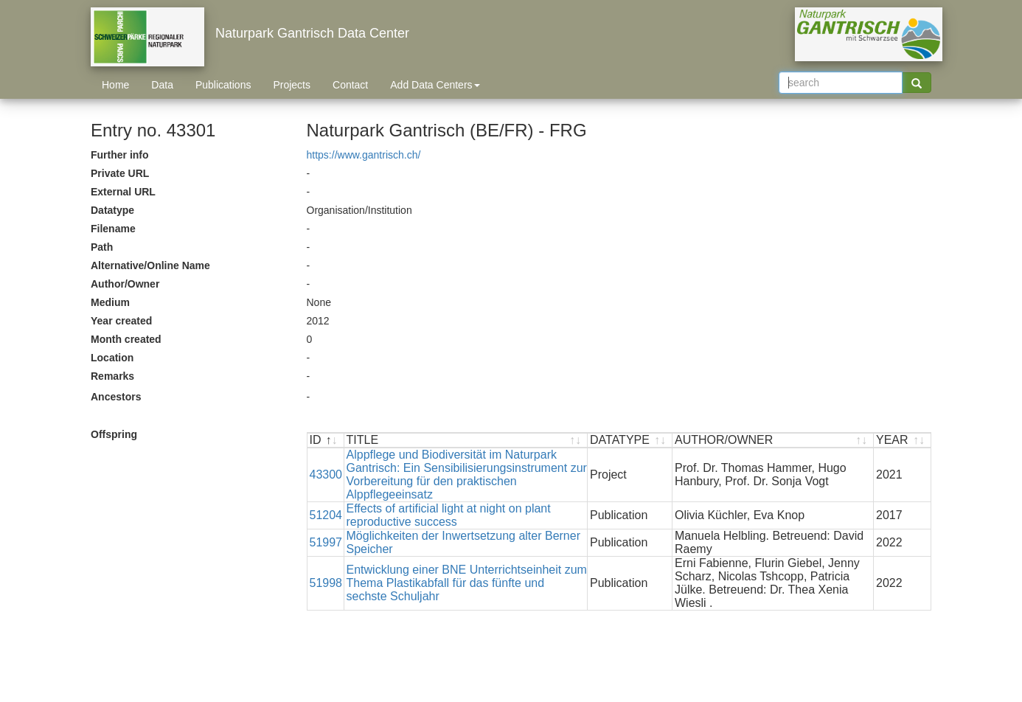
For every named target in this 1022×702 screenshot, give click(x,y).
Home (115, 85)
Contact (350, 85)
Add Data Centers (434, 85)
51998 (326, 583)
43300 (326, 474)
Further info (120, 155)
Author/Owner (125, 284)
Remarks (112, 376)
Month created (126, 339)
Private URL (120, 173)
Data (162, 85)
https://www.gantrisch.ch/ (364, 155)
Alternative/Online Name (150, 265)
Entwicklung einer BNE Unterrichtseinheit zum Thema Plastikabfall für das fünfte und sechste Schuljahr (467, 582)
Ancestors (116, 397)
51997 (326, 542)
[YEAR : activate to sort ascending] (902, 440)
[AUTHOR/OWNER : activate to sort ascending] (773, 440)
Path (102, 247)
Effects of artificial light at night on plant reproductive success (449, 515)
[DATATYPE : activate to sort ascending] (630, 440)
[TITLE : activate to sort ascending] (466, 440)
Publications (223, 85)
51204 (326, 515)
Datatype (112, 210)
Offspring (114, 434)
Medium (110, 302)
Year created (121, 321)
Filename (113, 228)
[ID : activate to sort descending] (325, 440)
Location (112, 358)
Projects (291, 85)
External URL (123, 192)
